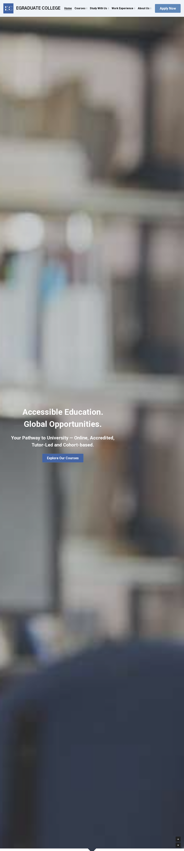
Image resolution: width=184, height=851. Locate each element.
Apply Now (168, 8)
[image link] (8, 8)
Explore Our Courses (63, 458)
